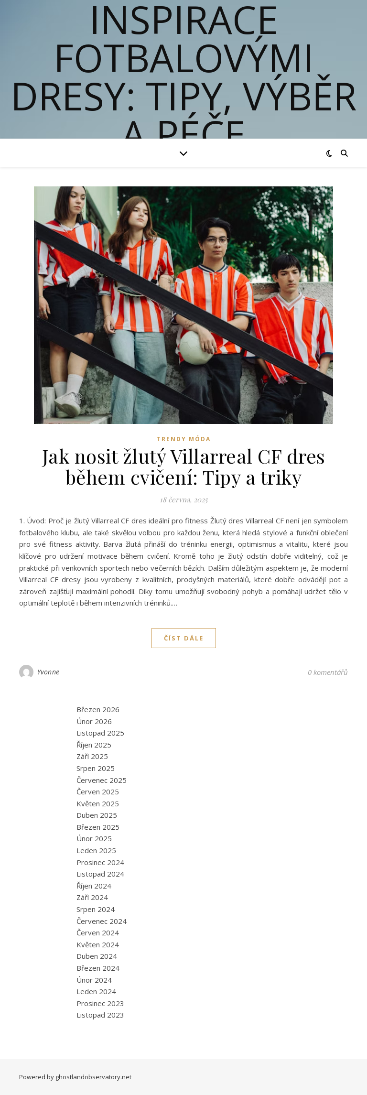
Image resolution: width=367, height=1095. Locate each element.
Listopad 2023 (100, 1014)
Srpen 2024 (95, 909)
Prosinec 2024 (100, 862)
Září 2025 (92, 756)
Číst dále (184, 638)
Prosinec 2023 (100, 1003)
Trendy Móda (184, 439)
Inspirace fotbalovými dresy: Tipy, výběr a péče (183, 76)
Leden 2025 (96, 850)
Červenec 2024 (101, 921)
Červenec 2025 (101, 780)
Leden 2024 (96, 991)
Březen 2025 (97, 827)
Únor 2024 (94, 980)
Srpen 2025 (95, 768)
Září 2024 (92, 897)
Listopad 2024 (100, 873)
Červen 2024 (97, 932)
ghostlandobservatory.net (93, 1077)
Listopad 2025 (100, 732)
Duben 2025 (96, 815)
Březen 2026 (97, 709)
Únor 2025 (94, 838)
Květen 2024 (97, 944)
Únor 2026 (94, 721)
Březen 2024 (97, 968)
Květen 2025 (97, 803)
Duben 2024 (96, 956)
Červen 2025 (97, 791)
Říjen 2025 (93, 744)
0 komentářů (328, 672)
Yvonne (48, 671)
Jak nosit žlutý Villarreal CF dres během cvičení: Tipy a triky (183, 466)
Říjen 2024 (93, 885)
